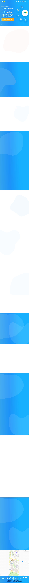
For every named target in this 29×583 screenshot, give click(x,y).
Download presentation (7, 19)
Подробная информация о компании (15, 581)
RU (15, 1)
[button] (13, 108)
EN (16, 1)
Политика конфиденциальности (14, 580)
